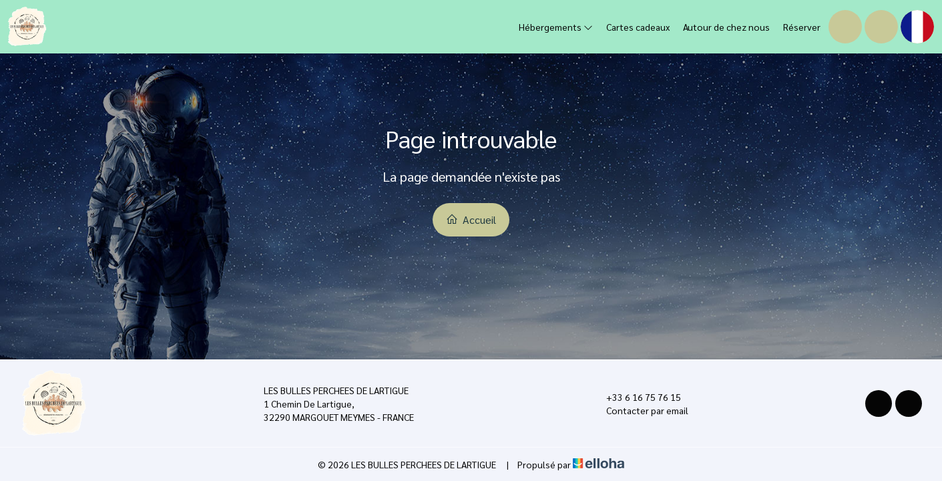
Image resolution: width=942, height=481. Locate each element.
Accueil (471, 219)
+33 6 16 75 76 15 (636, 397)
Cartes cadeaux (638, 27)
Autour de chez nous (726, 27)
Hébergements (556, 27)
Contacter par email (639, 410)
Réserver (801, 27)
